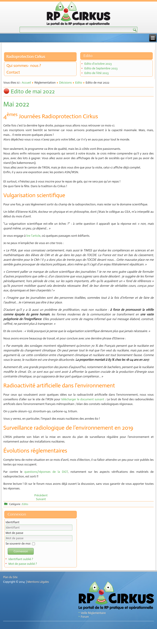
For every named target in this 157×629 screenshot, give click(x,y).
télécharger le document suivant (83, 399)
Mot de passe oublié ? (22, 564)
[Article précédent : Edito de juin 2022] (41, 495)
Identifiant (12, 522)
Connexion (21, 551)
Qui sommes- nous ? (23, 65)
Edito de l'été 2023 (96, 73)
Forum (85, 616)
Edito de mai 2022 (33, 91)
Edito (78, 82)
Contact (13, 72)
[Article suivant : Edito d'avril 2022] (41, 499)
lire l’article (33, 236)
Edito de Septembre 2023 (101, 68)
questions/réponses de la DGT (46, 472)
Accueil (26, 82)
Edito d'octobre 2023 (98, 64)
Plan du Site (10, 577)
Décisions (65, 82)
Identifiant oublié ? (20, 559)
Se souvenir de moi (18, 543)
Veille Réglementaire (93, 613)
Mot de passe (14, 533)
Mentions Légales (38, 581)
